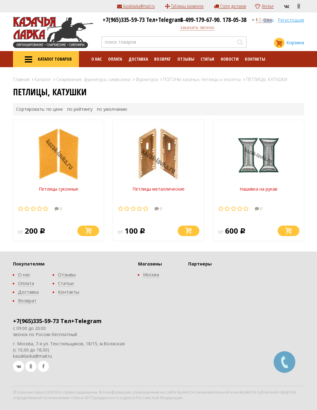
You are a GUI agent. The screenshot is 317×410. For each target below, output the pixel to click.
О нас (96, 59)
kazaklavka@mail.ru (136, 6)
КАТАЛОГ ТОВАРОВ (46, 59)
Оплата (115, 59)
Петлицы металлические (158, 189)
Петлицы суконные (58, 189)
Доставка (138, 59)
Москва (151, 274)
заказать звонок (197, 27)
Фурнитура (147, 79)
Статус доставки (230, 6)
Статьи (207, 59)
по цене (54, 109)
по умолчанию (112, 109)
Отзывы (185, 59)
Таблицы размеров (184, 6)
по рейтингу (80, 109)
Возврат (162, 59)
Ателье (268, 6)
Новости (230, 59)
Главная (21, 79)
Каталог (43, 79)
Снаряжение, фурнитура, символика (93, 79)
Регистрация (291, 20)
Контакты (255, 59)
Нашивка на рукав (258, 189)
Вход (269, 20)
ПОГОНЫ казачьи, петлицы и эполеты (202, 79)
